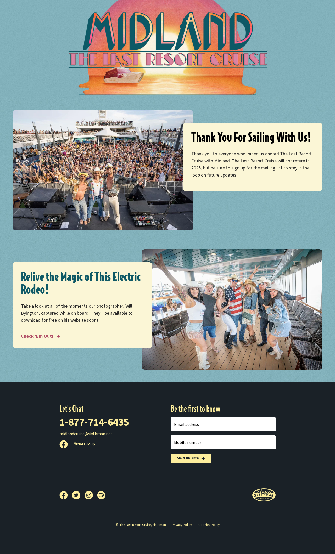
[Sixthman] (264, 495)
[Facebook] (65, 495)
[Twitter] (78, 495)
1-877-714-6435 (94, 422)
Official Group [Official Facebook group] (77, 444)
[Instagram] (91, 495)
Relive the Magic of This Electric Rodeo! (81, 283)
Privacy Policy (182, 525)
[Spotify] (101, 495)
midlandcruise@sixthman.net (85, 434)
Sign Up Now (191, 458)
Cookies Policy (209, 525)
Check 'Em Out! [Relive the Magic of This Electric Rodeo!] (40, 336)
